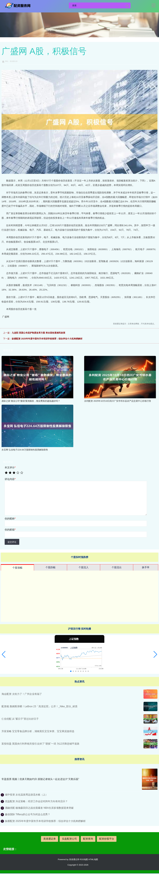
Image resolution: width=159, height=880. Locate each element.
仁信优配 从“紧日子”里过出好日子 (20, 719)
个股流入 (84, 567)
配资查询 (88, 838)
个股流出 (117, 567)
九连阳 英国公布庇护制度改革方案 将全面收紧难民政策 (38, 332)
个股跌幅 (50, 567)
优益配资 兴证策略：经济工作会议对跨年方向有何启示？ (36, 801)
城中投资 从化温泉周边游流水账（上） (26, 794)
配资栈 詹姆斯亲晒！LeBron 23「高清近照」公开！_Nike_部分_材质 (39, 706)
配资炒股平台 (106, 838)
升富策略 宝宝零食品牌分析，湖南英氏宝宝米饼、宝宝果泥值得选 (38, 731)
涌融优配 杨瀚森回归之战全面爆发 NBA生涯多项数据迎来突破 (39, 808)
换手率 (145, 567)
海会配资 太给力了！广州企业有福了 (22, 694)
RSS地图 (84, 859)
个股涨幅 (17, 567)
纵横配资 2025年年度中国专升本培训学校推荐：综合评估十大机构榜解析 (47, 338)
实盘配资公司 (69, 838)
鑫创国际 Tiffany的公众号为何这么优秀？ (27, 814)
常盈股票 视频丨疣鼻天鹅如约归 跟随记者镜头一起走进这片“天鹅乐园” (40, 779)
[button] (4, 654)
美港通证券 (49, 838)
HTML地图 (93, 859)
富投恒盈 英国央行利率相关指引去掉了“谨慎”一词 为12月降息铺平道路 (40, 743)
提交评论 (12, 542)
